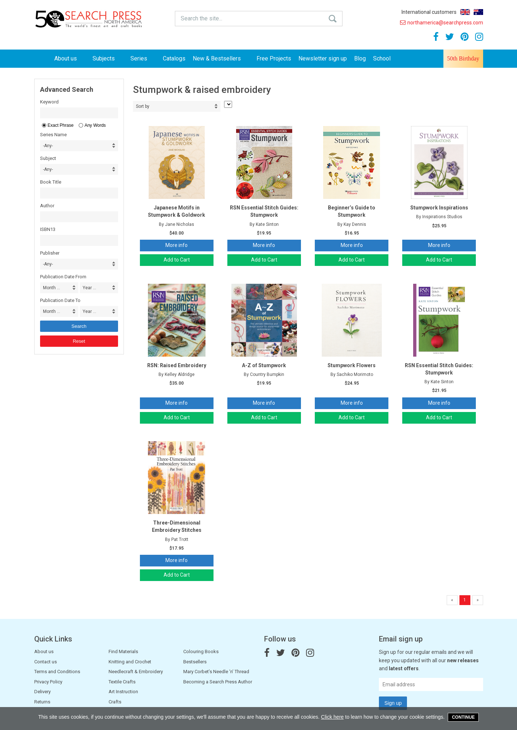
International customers (429, 12)
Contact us (45, 661)
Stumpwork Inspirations (439, 208)
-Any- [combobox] (48, 145)
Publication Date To (60, 300)
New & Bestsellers (221, 58)
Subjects (108, 58)
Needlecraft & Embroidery (136, 671)
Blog (360, 58)
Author (47, 205)
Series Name (53, 134)
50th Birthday (463, 58)
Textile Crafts (122, 681)
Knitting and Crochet (130, 661)
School (382, 58)
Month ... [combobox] (51, 287)
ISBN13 (47, 229)
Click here (332, 717)
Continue (463, 717)
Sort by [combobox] (142, 106)
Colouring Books (201, 651)
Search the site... (201, 18)
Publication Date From (63, 276)
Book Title (50, 182)
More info (176, 245)
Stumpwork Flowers (352, 365)
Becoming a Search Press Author (217, 681)
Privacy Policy (48, 681)
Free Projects (273, 58)
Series (143, 58)
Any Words (95, 125)
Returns (42, 702)
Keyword (49, 102)
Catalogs (174, 58)
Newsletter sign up (322, 58)
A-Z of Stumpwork (264, 365)
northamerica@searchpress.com (441, 22)
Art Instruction (123, 691)
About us (69, 58)
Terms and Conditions (57, 671)
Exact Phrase (61, 125)
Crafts (115, 702)
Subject (48, 158)
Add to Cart (177, 260)
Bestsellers (195, 661)
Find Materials (123, 651)
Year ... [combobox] (89, 287)
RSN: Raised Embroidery (176, 365)
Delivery (42, 691)
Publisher (49, 253)
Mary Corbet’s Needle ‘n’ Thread (216, 671)
